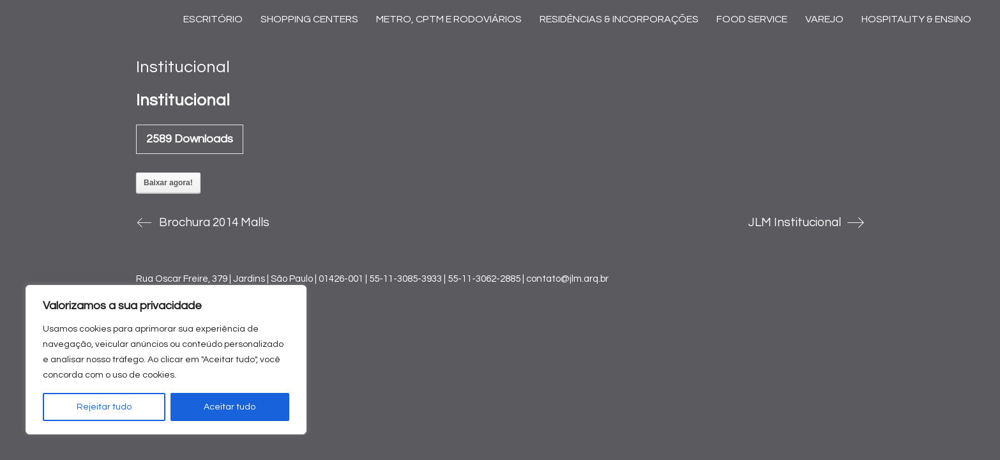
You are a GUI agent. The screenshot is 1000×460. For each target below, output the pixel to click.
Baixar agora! (168, 182)
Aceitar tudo (229, 406)
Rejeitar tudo (104, 406)
